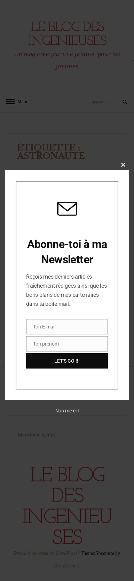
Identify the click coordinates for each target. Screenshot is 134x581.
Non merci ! (67, 410)
